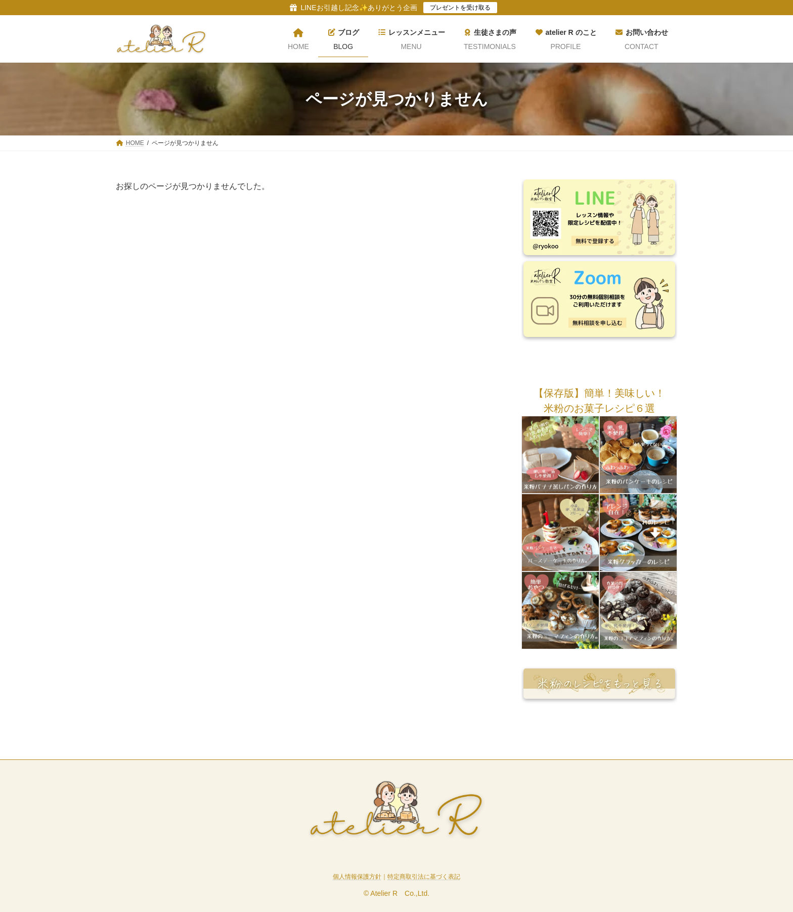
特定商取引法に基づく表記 (423, 876)
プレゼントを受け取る (460, 7)
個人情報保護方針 (357, 876)
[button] (599, 393)
